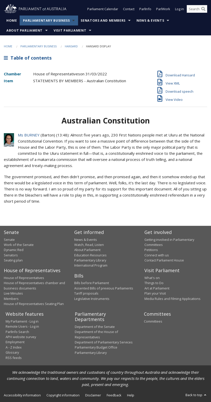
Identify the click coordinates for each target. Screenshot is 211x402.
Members (11, 298)
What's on (152, 277)
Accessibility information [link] (22, 395)
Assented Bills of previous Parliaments (103, 288)
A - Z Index (14, 347)
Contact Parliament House (164, 260)
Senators (11, 255)
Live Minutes (13, 293)
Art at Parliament (156, 288)
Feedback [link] (114, 395)
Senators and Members (103, 20)
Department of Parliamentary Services (104, 342)
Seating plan (13, 260)
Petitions (151, 249)
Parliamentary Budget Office (96, 347)
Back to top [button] (196, 395)
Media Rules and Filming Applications (172, 298)
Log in (179, 9)
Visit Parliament (70, 30)
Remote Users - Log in (22, 326)
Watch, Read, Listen (89, 244)
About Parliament (24, 30)
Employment (15, 342)
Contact (128, 9)
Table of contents (28, 58)
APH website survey (21, 337)
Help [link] (130, 395)
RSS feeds (14, 357)
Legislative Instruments (91, 298)
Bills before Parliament (91, 283)
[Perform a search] (203, 9)
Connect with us (156, 255)
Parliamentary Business (46, 20)
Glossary (12, 352)
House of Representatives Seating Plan (34, 303)
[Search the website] (197, 9)
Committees (153, 321)
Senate (9, 239)
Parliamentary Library (90, 260)
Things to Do (154, 283)
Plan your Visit (155, 293)
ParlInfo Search (17, 331)
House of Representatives (24, 277)
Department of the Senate (95, 326)
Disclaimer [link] (93, 395)
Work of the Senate (19, 244)
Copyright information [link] (63, 395)
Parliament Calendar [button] (102, 9)
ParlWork (163, 9)
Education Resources (90, 255)
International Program (90, 265)
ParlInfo (145, 9)
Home (11, 20)
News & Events (150, 20)
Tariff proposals (86, 293)
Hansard (71, 46)
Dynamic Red (13, 249)
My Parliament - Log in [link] (22, 321)
